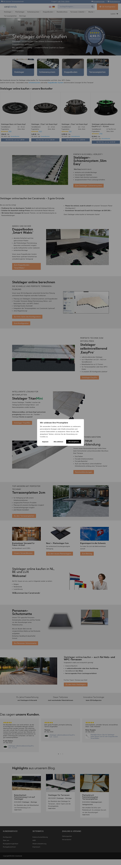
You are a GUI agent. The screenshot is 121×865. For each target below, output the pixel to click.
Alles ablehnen (58, 442)
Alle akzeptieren (73, 442)
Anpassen (45, 442)
